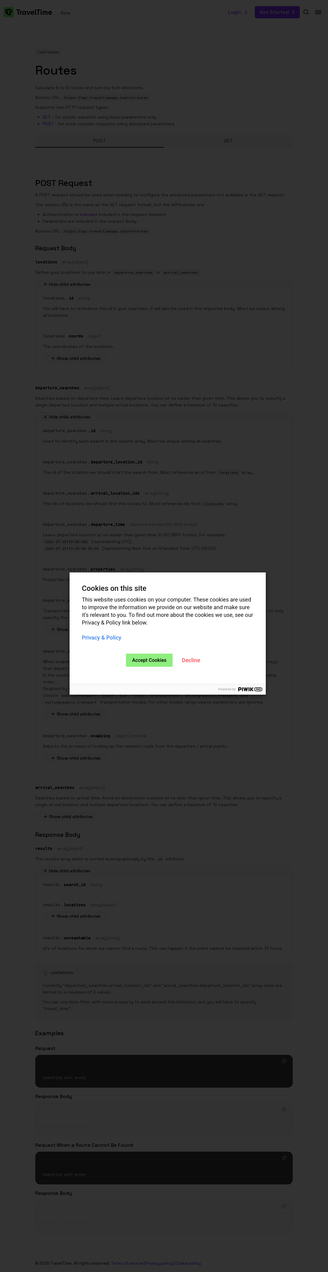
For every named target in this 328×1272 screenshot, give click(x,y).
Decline (191, 660)
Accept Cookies (149, 660)
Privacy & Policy (101, 637)
